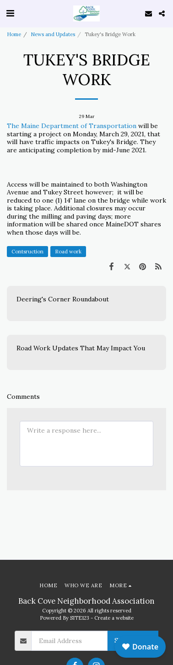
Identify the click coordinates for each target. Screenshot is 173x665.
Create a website (114, 618)
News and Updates (53, 34)
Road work (68, 251)
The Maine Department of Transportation (71, 126)
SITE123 (79, 618)
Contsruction (27, 251)
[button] (10, 13)
